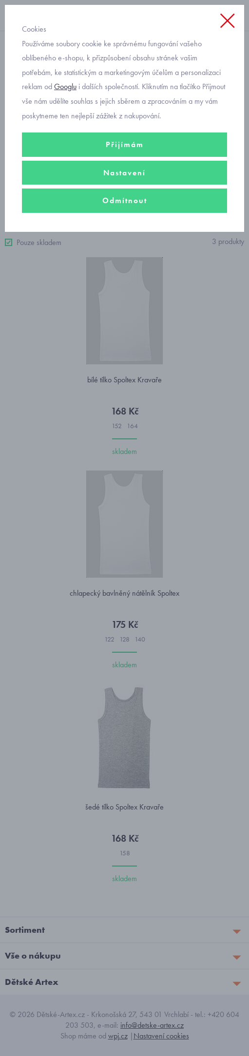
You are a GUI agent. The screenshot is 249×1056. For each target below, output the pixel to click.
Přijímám (125, 144)
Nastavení (124, 173)
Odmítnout (124, 200)
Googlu (65, 86)
